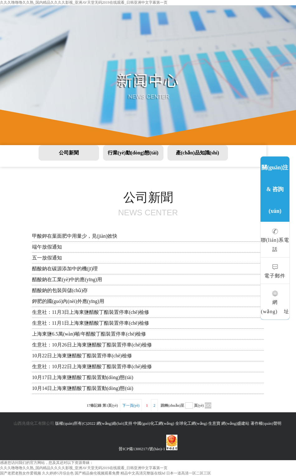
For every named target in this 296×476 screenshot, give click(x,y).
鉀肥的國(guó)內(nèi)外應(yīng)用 (68, 301)
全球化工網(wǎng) (191, 423)
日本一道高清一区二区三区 (188, 473)
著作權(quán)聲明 (266, 423)
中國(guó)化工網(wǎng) (153, 423)
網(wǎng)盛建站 (235, 423)
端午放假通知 (47, 246)
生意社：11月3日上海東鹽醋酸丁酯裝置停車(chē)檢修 (90, 312)
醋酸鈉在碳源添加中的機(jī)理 (65, 268)
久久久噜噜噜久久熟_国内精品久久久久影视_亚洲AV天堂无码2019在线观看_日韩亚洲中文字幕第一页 (83, 2)
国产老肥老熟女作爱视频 (20, 473)
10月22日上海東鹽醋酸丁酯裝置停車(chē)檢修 (82, 355)
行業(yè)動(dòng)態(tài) (133, 152)
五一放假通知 (47, 257)
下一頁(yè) (130, 405)
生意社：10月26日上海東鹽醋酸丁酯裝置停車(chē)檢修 (92, 344)
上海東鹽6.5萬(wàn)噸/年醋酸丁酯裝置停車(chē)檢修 (89, 333)
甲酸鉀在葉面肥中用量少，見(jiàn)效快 (75, 236)
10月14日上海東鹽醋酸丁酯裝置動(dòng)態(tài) (82, 388)
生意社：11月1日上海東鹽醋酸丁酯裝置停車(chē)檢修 (90, 323)
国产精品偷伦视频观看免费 (97, 473)
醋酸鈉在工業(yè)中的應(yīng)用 (67, 279)
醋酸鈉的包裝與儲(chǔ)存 (60, 290)
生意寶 (214, 423)
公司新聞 (69, 152)
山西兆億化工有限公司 (34, 423)
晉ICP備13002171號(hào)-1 (142, 448)
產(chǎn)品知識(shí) (197, 152)
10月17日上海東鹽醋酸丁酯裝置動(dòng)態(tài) (82, 377)
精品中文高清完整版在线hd (142, 473)
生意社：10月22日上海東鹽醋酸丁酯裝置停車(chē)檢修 (92, 366)
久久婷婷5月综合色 (58, 473)
